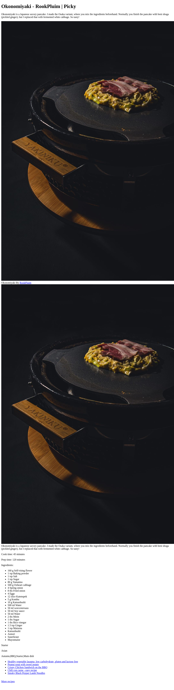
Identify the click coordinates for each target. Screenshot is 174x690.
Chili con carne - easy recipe (22, 670)
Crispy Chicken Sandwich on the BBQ (27, 667)
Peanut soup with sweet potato (23, 664)
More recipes (8, 681)
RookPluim (25, 282)
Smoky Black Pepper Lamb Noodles (26, 673)
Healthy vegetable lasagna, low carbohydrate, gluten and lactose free (43, 661)
